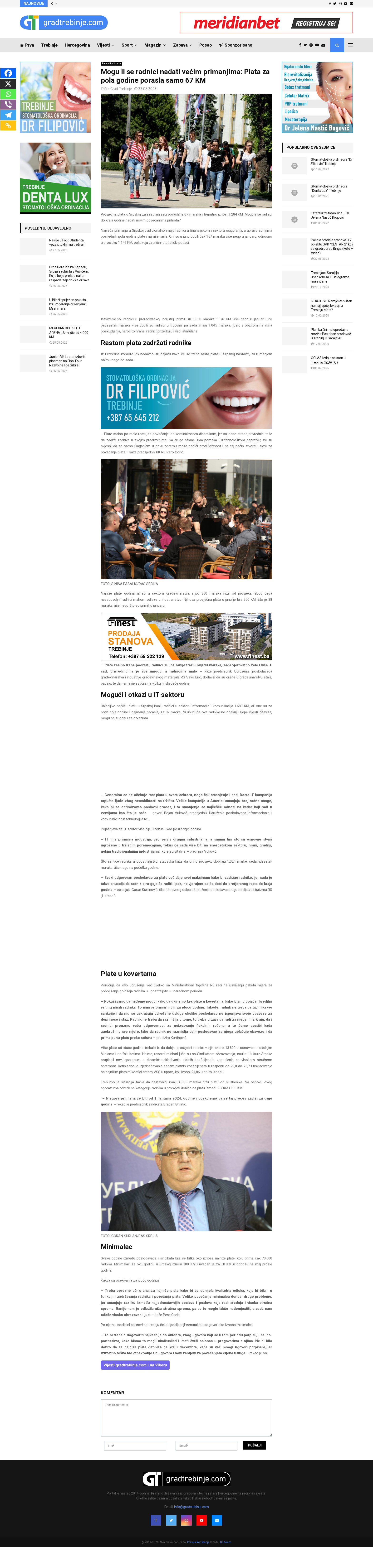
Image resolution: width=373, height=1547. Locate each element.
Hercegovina (77, 45)
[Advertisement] (186, 283)
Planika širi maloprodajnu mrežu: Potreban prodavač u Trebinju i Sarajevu (331, 334)
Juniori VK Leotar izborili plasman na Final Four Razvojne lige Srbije (67, 361)
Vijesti (103, 45)
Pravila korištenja (198, 1542)
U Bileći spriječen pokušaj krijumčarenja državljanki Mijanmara (68, 304)
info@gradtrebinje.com (191, 1507)
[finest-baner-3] (186, 659)
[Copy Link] (8, 125)
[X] (8, 83)
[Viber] (8, 104)
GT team (225, 1542)
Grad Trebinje (121, 88)
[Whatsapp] (8, 94)
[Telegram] (8, 115)
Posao (205, 45)
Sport (127, 45)
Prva (27, 45)
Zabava (180, 45)
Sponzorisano (235, 45)
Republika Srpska (111, 63)
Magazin (153, 45)
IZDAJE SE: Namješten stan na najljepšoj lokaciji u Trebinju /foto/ (331, 305)
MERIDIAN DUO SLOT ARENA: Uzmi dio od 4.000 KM (68, 332)
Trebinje (49, 45)
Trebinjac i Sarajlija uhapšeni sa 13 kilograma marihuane (330, 277)
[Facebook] (8, 73)
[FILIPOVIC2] (186, 428)
